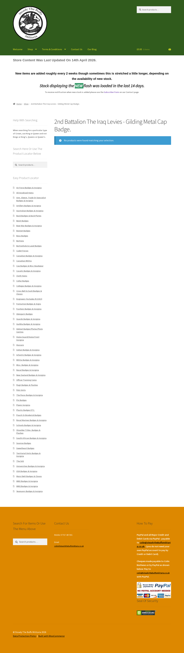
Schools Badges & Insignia (28, 425)
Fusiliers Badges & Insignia (28, 309)
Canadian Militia (24, 261)
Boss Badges (22, 235)
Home (19, 104)
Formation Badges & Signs (28, 304)
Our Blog (92, 49)
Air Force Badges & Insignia (29, 187)
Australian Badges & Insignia (29, 210)
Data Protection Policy (24, 635)
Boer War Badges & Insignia (29, 225)
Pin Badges (21, 400)
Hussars (20, 345)
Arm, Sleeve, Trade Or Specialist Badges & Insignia (31, 199)
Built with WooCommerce (51, 635)
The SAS (20, 461)
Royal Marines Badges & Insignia (31, 420)
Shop (30, 49)
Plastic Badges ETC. (25, 410)
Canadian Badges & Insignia (29, 255)
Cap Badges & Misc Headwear (29, 266)
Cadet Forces (22, 250)
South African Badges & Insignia (31, 438)
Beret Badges (22, 220)
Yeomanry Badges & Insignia (29, 491)
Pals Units (21, 390)
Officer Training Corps (26, 380)
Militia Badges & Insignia (28, 360)
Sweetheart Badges (25, 448)
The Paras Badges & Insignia (29, 395)
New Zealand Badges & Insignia (30, 375)
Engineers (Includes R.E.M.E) (29, 299)
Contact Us (76, 49)
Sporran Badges (23, 443)
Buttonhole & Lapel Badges (29, 246)
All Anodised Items (25, 192)
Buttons (20, 240)
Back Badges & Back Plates (28, 215)
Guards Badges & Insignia (28, 319)
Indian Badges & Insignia (28, 350)
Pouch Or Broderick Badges (28, 415)
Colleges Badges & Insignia (28, 286)
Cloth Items (21, 275)
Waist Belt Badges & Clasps (29, 476)
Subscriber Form (111, 92)
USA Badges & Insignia (26, 471)
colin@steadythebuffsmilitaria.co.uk (69, 546)
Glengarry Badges (24, 314)
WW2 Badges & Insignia (27, 486)
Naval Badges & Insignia (27, 370)
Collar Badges (22, 281)
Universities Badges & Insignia (30, 466)
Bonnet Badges (23, 230)
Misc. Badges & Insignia (27, 365)
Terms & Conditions (52, 49)
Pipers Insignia (23, 405)
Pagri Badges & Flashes (27, 385)
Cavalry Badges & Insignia (28, 271)
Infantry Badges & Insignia (28, 355)
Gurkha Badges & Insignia (28, 324)
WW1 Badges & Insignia (27, 481)
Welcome (17, 49)
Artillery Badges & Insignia (28, 205)
